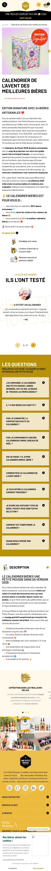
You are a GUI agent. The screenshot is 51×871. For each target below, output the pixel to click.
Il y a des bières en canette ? (25, 405)
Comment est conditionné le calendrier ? (25, 526)
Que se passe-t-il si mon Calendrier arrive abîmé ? (25, 458)
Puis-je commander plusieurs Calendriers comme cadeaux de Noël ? (25, 440)
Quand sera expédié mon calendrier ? (25, 542)
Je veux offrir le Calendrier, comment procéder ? (25, 491)
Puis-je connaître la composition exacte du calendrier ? (25, 421)
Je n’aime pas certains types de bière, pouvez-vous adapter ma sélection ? (25, 508)
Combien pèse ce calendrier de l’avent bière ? (25, 474)
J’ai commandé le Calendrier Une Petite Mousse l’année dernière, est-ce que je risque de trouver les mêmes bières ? (25, 387)
